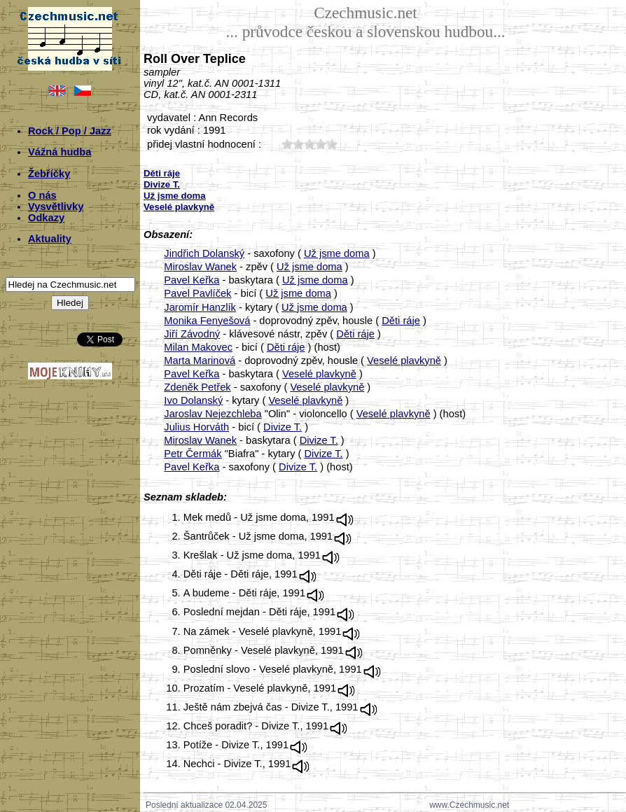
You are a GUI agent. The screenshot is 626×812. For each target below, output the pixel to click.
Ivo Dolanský (193, 400)
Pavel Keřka (191, 280)
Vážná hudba (59, 152)
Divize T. (282, 427)
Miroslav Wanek (200, 266)
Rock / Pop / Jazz (69, 130)
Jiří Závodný (192, 334)
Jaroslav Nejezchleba (212, 413)
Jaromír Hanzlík (200, 307)
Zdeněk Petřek (197, 387)
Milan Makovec (198, 347)
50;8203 (332, 144)
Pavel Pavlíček (197, 293)
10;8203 (287, 144)
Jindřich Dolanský (204, 253)
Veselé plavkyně (404, 360)
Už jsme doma (337, 253)
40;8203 (320, 144)
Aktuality (49, 238)
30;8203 (309, 144)
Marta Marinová (199, 360)
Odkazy (46, 217)
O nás (42, 195)
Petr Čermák (192, 453)
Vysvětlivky (55, 206)
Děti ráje (401, 320)
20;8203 (298, 144)
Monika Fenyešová (207, 320)
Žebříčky (49, 173)
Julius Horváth (196, 427)
